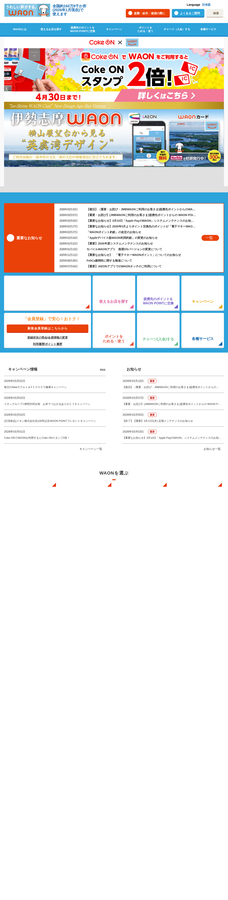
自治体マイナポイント (192, 819)
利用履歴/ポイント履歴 (47, 288)
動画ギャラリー (187, 799)
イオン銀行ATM (187, 710)
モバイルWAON (132, 774)
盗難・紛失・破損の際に (149, 13)
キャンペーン (114, 29)
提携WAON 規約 (132, 832)
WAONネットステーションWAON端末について (88, 774)
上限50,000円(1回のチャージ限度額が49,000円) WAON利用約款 (144, 826)
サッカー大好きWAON (136, 741)
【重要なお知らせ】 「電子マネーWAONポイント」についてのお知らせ (134, 199)
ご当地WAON (131, 736)
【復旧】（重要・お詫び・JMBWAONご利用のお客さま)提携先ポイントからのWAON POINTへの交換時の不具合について (141, 153)
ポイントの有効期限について (28, 773)
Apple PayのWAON (134, 780)
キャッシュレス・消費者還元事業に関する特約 (144, 849)
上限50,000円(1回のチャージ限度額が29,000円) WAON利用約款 (144, 817)
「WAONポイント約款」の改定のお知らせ (114, 176)
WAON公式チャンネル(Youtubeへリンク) (192, 809)
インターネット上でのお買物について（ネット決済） (32, 706)
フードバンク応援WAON (137, 725)
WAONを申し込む (22, 693)
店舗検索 (16, 723)
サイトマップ (186, 780)
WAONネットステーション (194, 693)
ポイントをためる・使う (145, 29)
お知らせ (127, 795)
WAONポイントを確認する (27, 779)
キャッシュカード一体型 (137, 769)
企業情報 (183, 769)
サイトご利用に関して (192, 758)
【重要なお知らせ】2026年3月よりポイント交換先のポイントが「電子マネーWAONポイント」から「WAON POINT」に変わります (141, 170)
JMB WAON (130, 752)
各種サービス (208, 29)
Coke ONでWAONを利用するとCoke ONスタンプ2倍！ (37, 382)
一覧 (209, 182)
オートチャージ (76, 710)
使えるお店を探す (51, 29)
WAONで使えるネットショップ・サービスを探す (32, 731)
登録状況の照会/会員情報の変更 (47, 281)
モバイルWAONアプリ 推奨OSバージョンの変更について (124, 193)
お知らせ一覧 (212, 393)
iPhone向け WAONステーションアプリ (144, 689)
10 (144, 105)
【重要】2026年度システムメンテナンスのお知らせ (120, 187)
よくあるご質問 (190, 13)
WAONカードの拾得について (195, 748)
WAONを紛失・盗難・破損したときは (199, 741)
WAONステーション (190, 699)
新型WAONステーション (192, 704)
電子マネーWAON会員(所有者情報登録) (80, 738)
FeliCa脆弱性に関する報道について (109, 204)
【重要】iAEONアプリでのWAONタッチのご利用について (124, 210)
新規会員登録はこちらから (47, 272)
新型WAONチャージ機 (191, 720)
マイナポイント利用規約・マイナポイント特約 (144, 840)
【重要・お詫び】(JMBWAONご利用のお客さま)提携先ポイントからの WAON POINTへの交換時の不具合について (141, 159)
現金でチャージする (79, 693)
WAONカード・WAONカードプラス (144, 758)
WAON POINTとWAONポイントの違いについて (33, 791)
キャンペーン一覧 (90, 393)
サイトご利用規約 (188, 775)
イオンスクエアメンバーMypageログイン (81, 793)
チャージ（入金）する (177, 29)
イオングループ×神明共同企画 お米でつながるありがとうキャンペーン (47, 348)
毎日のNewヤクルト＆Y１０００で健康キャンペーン (35, 331)
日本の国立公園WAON (136, 731)
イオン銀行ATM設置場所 (26, 738)
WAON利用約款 (132, 804)
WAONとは (19, 29)
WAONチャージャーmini (192, 715)
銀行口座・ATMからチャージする (87, 704)
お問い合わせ (186, 731)
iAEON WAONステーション (140, 700)
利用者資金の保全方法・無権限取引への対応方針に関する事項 (144, 858)
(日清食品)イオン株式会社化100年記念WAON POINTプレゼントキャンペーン (50, 365)
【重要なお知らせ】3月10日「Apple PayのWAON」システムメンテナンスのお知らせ (141, 164)
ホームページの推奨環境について (198, 764)
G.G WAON (129, 747)
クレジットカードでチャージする (87, 699)
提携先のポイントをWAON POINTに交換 (82, 29)
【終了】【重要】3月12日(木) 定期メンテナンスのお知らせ (158, 365)
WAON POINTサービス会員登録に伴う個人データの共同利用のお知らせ (88, 749)
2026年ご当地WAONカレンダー (198, 827)
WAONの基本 (19, 699)
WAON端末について (191, 688)
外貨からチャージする (80, 720)
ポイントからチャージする (83, 715)
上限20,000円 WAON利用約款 (140, 809)
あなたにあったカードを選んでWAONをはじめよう (142, 718)
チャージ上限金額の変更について (87, 726)
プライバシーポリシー (153, 880)
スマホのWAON (132, 708)
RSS (102, 313)
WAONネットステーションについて (83, 764)
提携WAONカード (133, 785)
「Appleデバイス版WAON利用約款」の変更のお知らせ (122, 181)
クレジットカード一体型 (137, 763)
